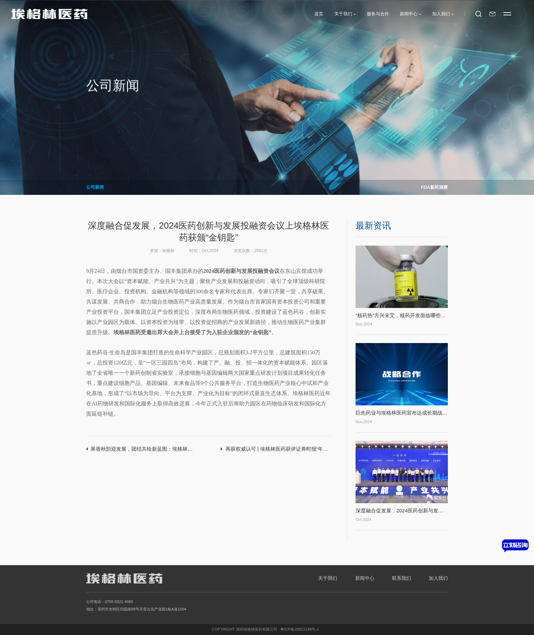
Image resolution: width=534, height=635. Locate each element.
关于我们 (327, 578)
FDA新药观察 (434, 187)
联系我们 (401, 578)
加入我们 (438, 578)
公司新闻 (95, 187)
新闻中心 (364, 578)
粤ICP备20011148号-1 (299, 629)
